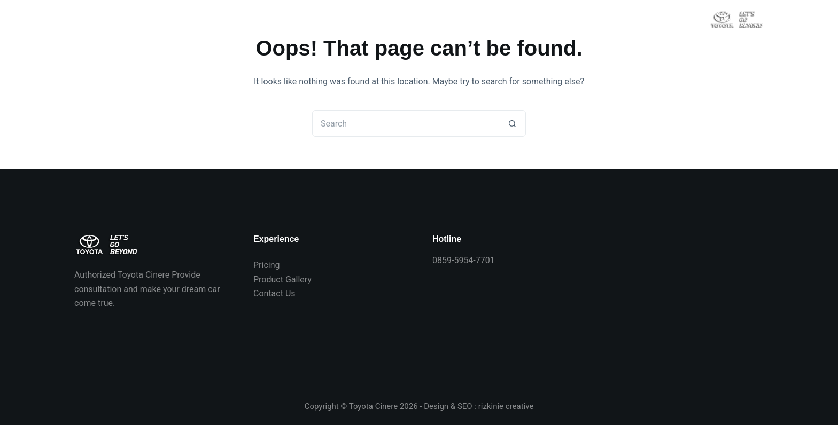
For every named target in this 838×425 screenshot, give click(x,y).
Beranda (89, 18)
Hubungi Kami (225, 18)
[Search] (696, 19)
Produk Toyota (300, 18)
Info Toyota (369, 18)
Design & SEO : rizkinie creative (478, 406)
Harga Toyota (152, 18)
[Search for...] (405, 123)
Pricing (266, 265)
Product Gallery (282, 279)
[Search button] (512, 123)
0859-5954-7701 (463, 260)
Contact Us (274, 293)
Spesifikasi (439, 18)
